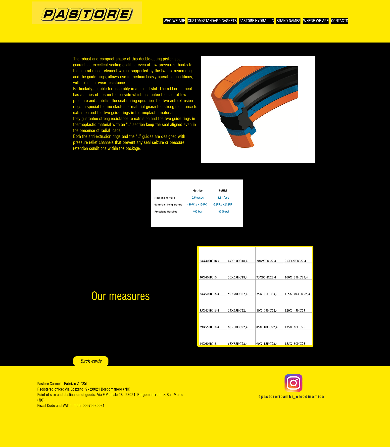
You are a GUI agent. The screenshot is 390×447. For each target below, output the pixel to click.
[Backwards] (90, 361)
